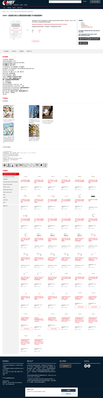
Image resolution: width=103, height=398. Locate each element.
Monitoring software (8, 189)
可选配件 (21, 51)
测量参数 (9, 7)
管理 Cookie (68, 393)
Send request (36, 41)
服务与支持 (19, 7)
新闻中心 (14, 7)
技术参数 (6, 51)
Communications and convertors (10, 181)
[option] (16, 30)
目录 (4, 202)
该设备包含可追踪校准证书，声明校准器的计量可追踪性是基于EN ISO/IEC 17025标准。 (50, 24)
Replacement (16, 32)
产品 (4, 7)
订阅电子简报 (65, 365)
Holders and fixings (7, 184)
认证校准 (5, 179)
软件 (4, 194)
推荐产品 (29, 51)
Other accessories (7, 192)
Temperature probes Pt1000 (9, 174)
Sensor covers (6, 187)
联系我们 (85, 1)
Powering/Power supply (8, 176)
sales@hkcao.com (10, 378)
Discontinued (16, 28)
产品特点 (13, 51)
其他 (4, 197)
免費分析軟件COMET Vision (86, 26)
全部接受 (68, 390)
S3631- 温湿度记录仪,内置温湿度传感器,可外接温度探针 (21, 11)
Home (4, 11)
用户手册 (5, 200)
